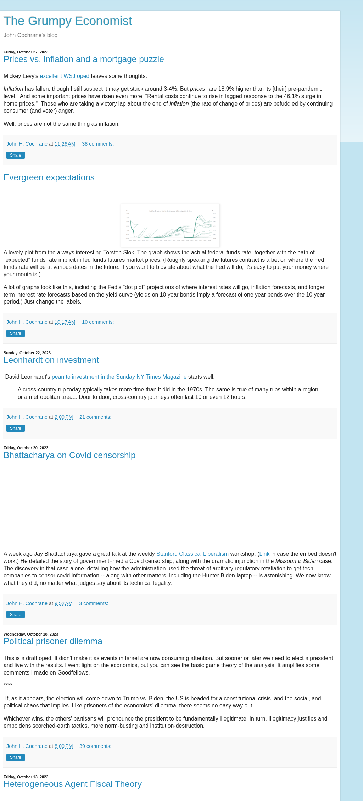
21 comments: (95, 417)
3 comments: (93, 603)
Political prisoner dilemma (53, 641)
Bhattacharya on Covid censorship (70, 455)
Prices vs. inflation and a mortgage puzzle (84, 59)
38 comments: (98, 144)
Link (264, 554)
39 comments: (95, 746)
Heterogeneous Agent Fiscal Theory (73, 784)
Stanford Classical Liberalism (192, 554)
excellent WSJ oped (63, 76)
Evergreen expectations (49, 177)
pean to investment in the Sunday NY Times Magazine (120, 377)
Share (15, 155)
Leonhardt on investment (51, 360)
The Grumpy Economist (68, 21)
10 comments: (98, 322)
